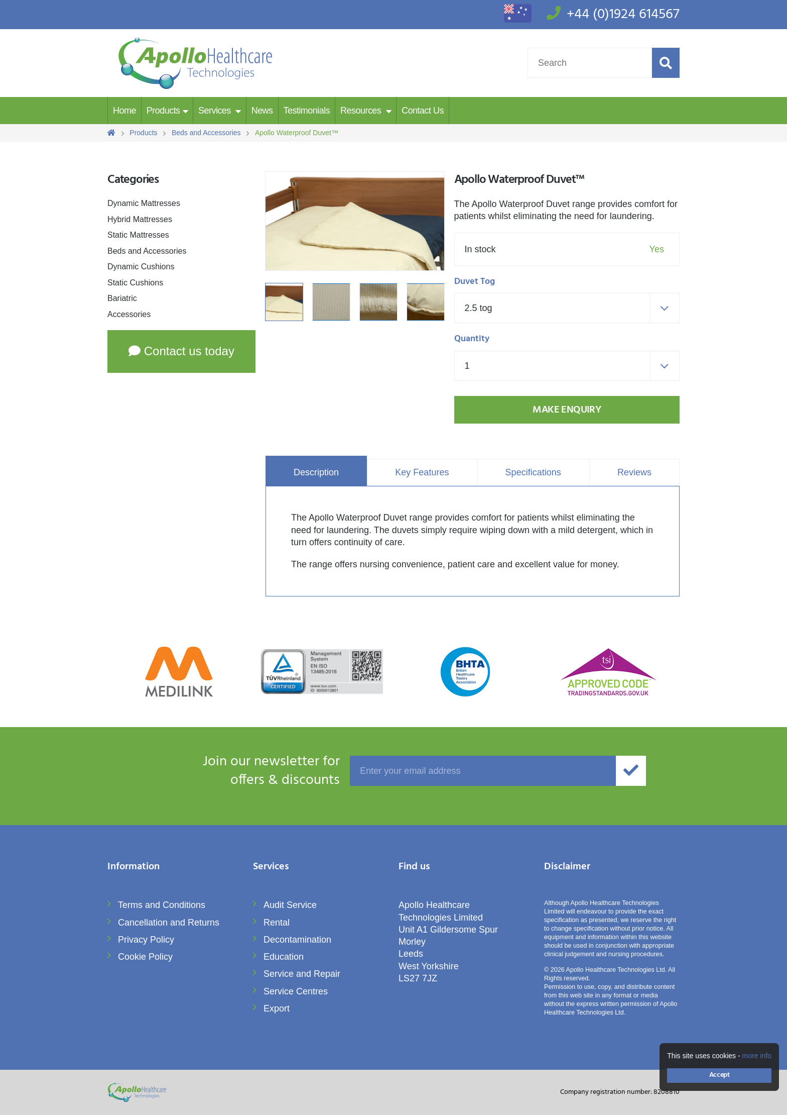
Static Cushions (135, 282)
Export (277, 1008)
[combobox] (567, 308)
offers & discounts (223, 771)
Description (316, 472)
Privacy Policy (146, 940)
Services (215, 111)
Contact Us (423, 111)
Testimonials (307, 111)
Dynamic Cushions (140, 266)
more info (756, 1056)
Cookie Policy (145, 957)
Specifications (533, 472)
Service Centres (296, 991)
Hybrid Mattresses (139, 219)
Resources (361, 111)
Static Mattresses (138, 235)
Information (133, 867)
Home (124, 111)
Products (163, 111)
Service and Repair (302, 974)
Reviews (634, 472)
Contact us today (181, 351)
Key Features (422, 472)
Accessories (129, 314)
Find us (414, 867)
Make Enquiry (567, 410)
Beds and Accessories (146, 251)
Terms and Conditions (161, 905)
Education (284, 957)
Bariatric (122, 298)
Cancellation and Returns (168, 923)
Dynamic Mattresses (143, 203)
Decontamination (297, 940)
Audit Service (290, 905)
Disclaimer (567, 867)
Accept (719, 1075)
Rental (277, 923)
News (262, 111)
